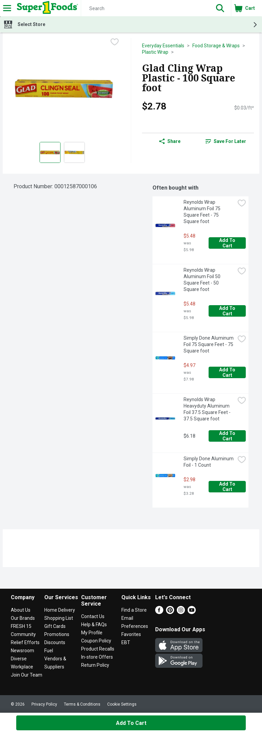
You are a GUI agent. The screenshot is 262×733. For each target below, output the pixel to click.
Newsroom (22, 650)
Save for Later (226, 141)
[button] (220, 8)
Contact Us (92, 616)
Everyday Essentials (163, 45)
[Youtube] (192, 612)
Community (23, 634)
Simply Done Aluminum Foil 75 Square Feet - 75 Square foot (209, 344)
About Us (20, 610)
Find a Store (134, 610)
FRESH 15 (21, 626)
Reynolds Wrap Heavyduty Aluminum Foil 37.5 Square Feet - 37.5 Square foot (208, 409)
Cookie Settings (122, 704)
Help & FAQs (94, 624)
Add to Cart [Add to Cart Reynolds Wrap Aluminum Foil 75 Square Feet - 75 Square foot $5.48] (227, 243)
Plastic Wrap (155, 52)
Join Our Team (26, 675)
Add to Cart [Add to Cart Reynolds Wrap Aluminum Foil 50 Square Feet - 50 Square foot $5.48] (227, 311)
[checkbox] (114, 42)
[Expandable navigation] (7, 8)
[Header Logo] (46, 8)
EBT (125, 642)
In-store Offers (97, 657)
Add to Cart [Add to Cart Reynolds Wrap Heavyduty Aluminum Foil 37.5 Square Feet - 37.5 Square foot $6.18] (227, 436)
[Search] (145, 8)
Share (170, 141)
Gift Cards (55, 626)
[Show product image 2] (74, 152)
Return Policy (95, 665)
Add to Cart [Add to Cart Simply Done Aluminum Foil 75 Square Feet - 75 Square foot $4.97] (227, 372)
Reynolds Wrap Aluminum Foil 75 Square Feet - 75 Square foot (202, 211)
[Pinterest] (170, 612)
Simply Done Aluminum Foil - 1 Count (209, 462)
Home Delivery (59, 610)
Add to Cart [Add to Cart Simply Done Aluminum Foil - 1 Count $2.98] (227, 486)
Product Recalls (97, 649)
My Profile (91, 632)
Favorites (131, 634)
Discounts (54, 642)
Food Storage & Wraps (216, 45)
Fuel (48, 650)
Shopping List (58, 618)
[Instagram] (181, 612)
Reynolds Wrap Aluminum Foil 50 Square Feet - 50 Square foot (202, 279)
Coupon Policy (96, 640)
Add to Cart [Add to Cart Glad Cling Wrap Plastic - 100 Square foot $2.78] (131, 723)
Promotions (56, 634)
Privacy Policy (44, 704)
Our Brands (23, 618)
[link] (226, 141)
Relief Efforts (25, 642)
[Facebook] (159, 612)
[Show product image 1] (50, 152)
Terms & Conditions (82, 704)
